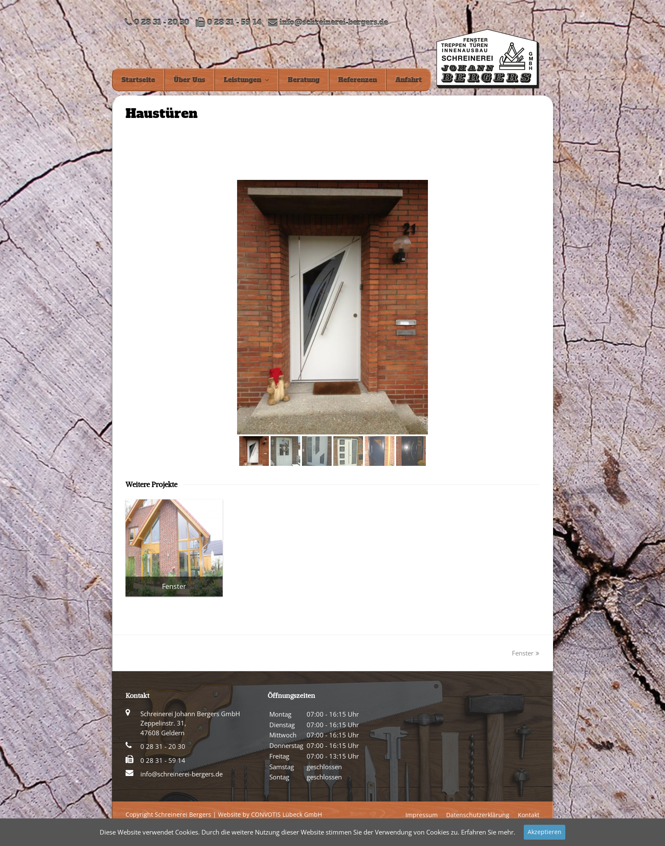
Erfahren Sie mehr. (488, 832)
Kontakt (528, 815)
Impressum (421, 815)
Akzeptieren (545, 832)
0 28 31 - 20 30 (162, 746)
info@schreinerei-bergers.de (333, 23)
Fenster (525, 653)
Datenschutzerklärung (477, 815)
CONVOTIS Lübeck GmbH (286, 814)
